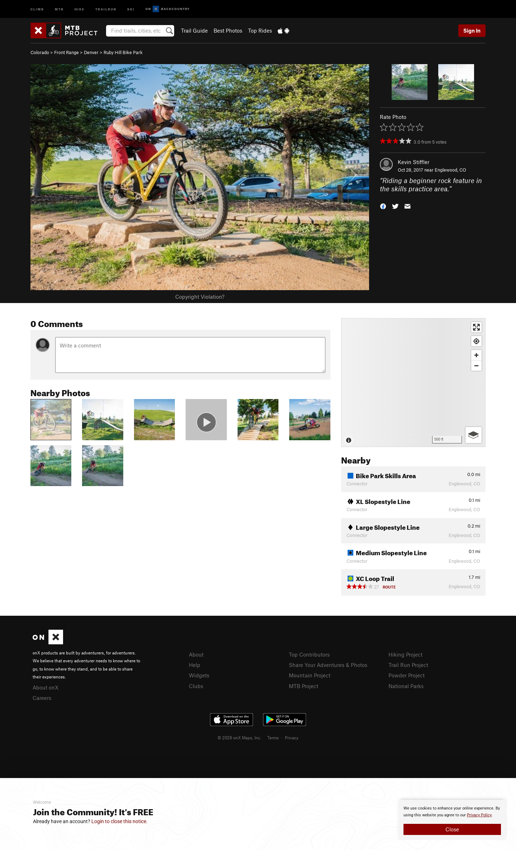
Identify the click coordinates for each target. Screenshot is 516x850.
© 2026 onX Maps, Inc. (239, 737)
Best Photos (228, 30)
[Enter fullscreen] (476, 327)
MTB (59, 8)
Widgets (199, 675)
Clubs (196, 686)
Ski (131, 8)
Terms (273, 737)
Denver (91, 52)
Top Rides (260, 30)
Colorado (39, 52)
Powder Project (406, 675)
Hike (80, 8)
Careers (42, 698)
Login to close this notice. (119, 821)
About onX (45, 687)
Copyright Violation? (199, 296)
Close (452, 829)
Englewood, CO (450, 170)
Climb (37, 8)
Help (194, 665)
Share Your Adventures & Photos (328, 665)
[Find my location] (476, 341)
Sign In (472, 30)
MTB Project (303, 686)
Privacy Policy (479, 815)
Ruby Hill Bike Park (123, 52)
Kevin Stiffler (413, 162)
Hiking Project (405, 654)
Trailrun (105, 8)
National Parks (406, 686)
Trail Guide (194, 30)
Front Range (66, 52)
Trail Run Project (408, 665)
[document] (452, 820)
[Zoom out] (476, 365)
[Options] (473, 435)
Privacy (291, 737)
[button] (383, 205)
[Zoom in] (476, 355)
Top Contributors (309, 654)
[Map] (413, 382)
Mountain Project (309, 675)
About (196, 654)
